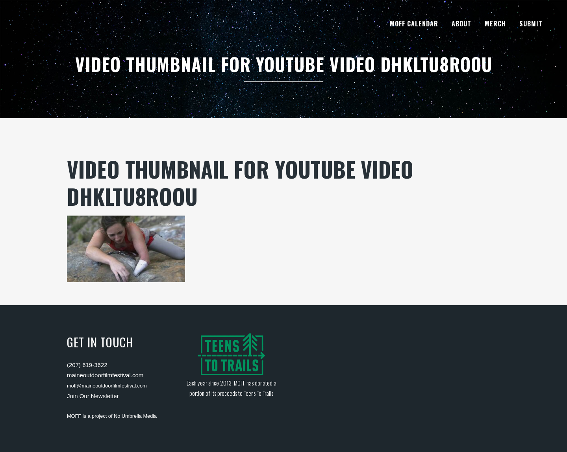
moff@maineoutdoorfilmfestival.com (107, 386)
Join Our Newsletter (93, 396)
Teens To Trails (258, 393)
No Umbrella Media (135, 416)
